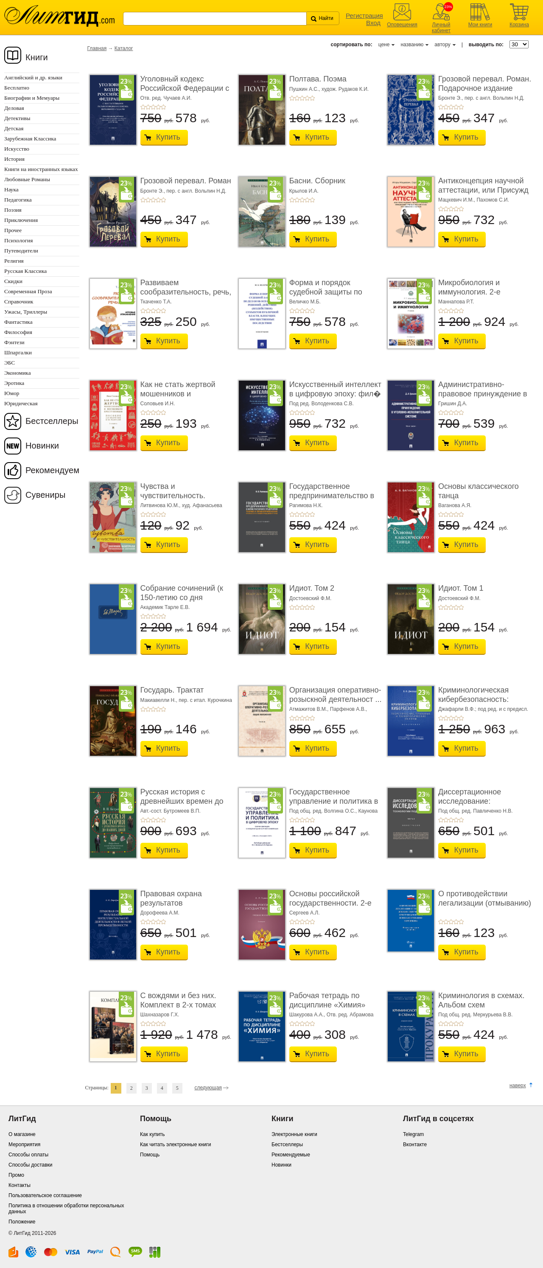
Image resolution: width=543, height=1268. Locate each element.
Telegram (413, 1134)
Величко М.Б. (305, 302)
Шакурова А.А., (308, 1015)
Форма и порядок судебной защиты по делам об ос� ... (325, 291)
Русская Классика (25, 271)
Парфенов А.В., (348, 709)
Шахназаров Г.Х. (159, 1015)
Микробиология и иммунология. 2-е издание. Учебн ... (469, 291)
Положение (21, 1222)
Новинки (42, 445)
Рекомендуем (52, 470)
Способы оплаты (28, 1155)
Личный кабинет (441, 28)
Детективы (17, 118)
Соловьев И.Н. (157, 404)
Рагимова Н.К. (306, 505)
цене (384, 45)
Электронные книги (294, 1134)
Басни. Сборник (317, 181)
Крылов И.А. (304, 191)
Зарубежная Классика (30, 138)
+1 (143, 106)
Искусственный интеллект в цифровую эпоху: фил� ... (335, 393)
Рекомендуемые (291, 1155)
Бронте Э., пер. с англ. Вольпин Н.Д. (481, 98)
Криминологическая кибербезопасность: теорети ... (473, 699)
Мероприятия (24, 1144)
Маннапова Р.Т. (456, 302)
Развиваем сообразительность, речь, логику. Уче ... (186, 291)
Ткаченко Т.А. (156, 302)
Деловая (14, 108)
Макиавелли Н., (159, 700)
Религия (14, 261)
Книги (36, 57)
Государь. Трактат (172, 690)
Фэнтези (14, 342)
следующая (207, 1088)
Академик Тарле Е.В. (165, 607)
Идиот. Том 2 (311, 588)
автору (442, 45)
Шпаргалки (18, 352)
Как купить (152, 1134)
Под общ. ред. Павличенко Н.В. (475, 811)
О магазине (22, 1134)
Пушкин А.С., (305, 89)
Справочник (19, 301)
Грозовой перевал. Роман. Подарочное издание (484, 84)
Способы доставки (30, 1165)
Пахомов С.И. (492, 200)
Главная (97, 48)
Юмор (11, 393)
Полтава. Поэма (318, 79)
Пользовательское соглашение (45, 1195)
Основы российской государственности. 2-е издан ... (330, 902)
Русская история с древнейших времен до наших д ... (182, 801)
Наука (11, 189)
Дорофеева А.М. (159, 913)
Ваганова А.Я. (454, 505)
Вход (373, 22)
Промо (16, 1175)
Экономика (17, 373)
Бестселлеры (51, 421)
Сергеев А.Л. (304, 913)
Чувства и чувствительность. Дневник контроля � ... (181, 495)
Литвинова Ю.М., (161, 505)
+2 (148, 106)
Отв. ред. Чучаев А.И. (166, 98)
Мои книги (480, 25)
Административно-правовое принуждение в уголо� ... (482, 393)
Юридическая (21, 403)
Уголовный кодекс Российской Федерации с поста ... (185, 88)
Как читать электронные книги (175, 1144)
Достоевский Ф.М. (310, 598)
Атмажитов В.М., (309, 709)
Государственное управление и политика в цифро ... (333, 801)
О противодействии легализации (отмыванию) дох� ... (484, 902)
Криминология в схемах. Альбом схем (481, 1000)
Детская (13, 128)
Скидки (13, 281)
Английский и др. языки (33, 77)
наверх (517, 1085)
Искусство (16, 149)
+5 (163, 106)
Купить (168, 137)
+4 (158, 106)
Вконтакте (415, 1144)
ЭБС (9, 362)
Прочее (13, 230)
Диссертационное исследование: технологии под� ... (473, 801)
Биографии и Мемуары (31, 98)
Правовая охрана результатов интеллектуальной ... (177, 902)
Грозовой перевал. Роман (185, 181)
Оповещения (402, 25)
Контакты (19, 1185)
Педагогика (18, 199)
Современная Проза (28, 291)
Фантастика (18, 322)
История (14, 159)
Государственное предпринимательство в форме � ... (331, 495)
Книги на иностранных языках (41, 169)
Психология (18, 240)
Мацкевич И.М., (457, 200)
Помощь (150, 1155)
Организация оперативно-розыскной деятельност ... (335, 695)
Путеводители (21, 250)
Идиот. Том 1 (460, 588)
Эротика (14, 383)
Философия (18, 332)
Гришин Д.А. (452, 404)
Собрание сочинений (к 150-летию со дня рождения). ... (181, 597)
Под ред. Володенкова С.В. (321, 404)
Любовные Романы (27, 179)
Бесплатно (16, 87)
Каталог (124, 48)
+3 (153, 106)
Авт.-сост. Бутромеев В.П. (170, 811)
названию (411, 45)
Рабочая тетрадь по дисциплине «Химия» (327, 1000)
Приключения (21, 220)
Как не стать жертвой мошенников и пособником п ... (178, 393)
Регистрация (364, 15)
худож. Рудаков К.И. (345, 89)
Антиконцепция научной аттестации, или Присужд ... (483, 190)
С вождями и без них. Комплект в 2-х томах (178, 1000)
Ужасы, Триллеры (25, 312)
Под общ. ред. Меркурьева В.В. (475, 1015)
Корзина (519, 25)
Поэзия (13, 210)
